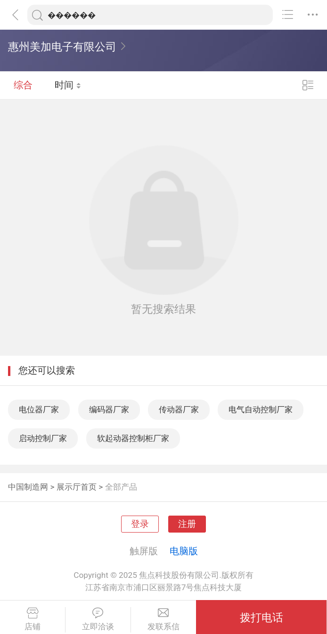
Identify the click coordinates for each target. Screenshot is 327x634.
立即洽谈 (98, 619)
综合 (23, 85)
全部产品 (121, 487)
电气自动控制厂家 (261, 409)
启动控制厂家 (43, 438)
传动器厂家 (179, 409)
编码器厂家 (109, 409)
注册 (187, 524)
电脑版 (184, 551)
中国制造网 (28, 487)
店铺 (32, 619)
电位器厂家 (39, 409)
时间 (68, 85)
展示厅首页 (77, 487)
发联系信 (164, 619)
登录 (140, 524)
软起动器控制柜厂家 (133, 438)
